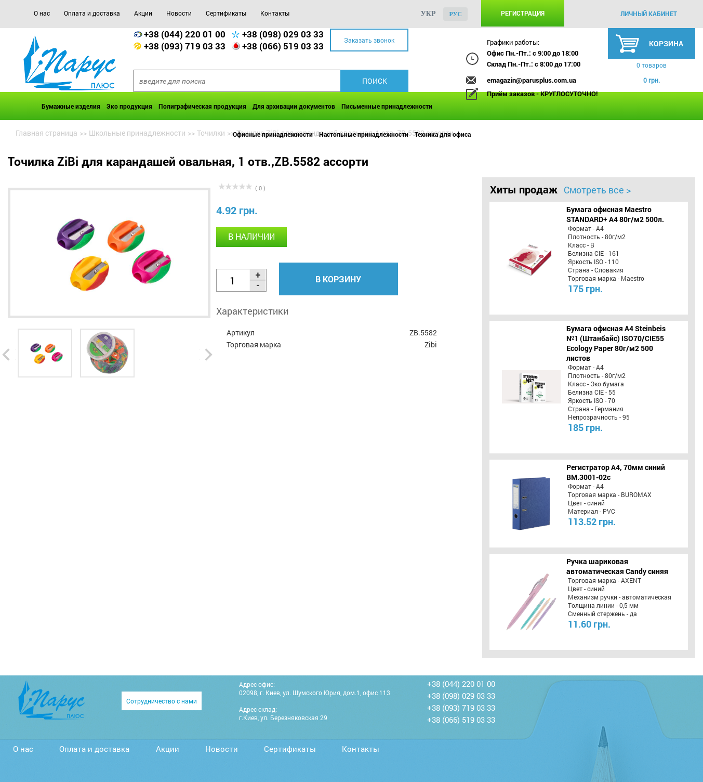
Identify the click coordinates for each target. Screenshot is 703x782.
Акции (143, 13)
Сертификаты (226, 13)
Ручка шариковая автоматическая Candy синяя (617, 566)
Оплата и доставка (92, 13)
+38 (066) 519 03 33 (283, 46)
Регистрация (523, 13)
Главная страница (46, 133)
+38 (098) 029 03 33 (283, 34)
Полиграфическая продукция (202, 106)
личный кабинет (648, 13)
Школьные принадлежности (137, 133)
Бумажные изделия (71, 106)
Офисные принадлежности (273, 134)
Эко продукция (129, 106)
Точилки (211, 133)
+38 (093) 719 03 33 (185, 46)
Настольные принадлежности (363, 134)
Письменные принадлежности (386, 106)
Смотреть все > (597, 190)
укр (427, 14)
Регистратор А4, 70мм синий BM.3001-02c (615, 472)
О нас (42, 13)
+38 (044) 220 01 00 (185, 34)
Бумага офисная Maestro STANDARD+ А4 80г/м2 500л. (615, 214)
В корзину (338, 278)
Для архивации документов (294, 106)
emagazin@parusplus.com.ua (531, 80)
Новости (179, 13)
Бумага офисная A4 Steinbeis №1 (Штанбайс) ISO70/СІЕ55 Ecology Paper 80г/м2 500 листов (616, 343)
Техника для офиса (443, 134)
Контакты (274, 13)
